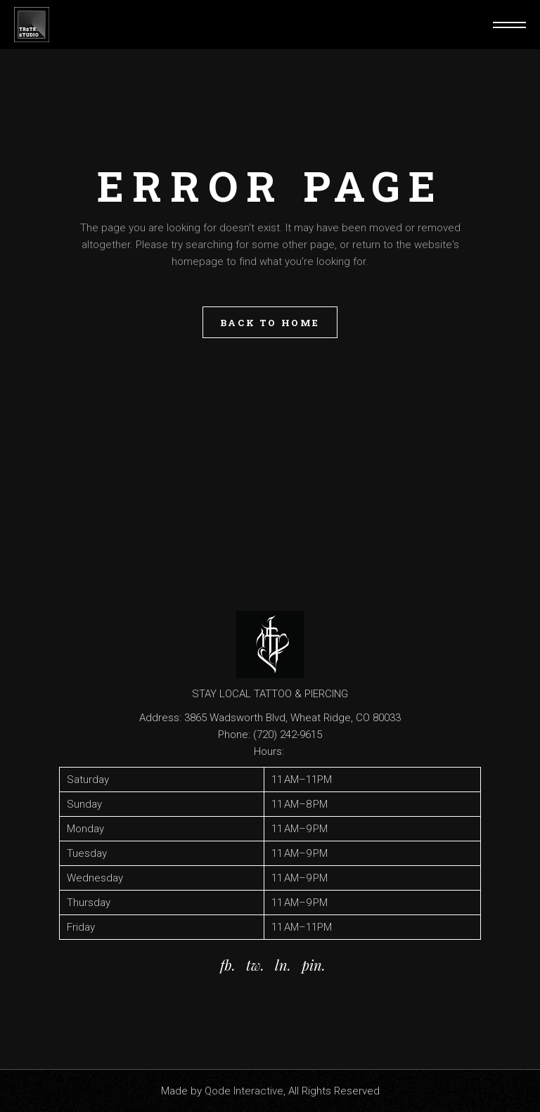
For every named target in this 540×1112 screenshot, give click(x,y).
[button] (270, 853)
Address (159, 717)
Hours (268, 751)
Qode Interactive (244, 1091)
